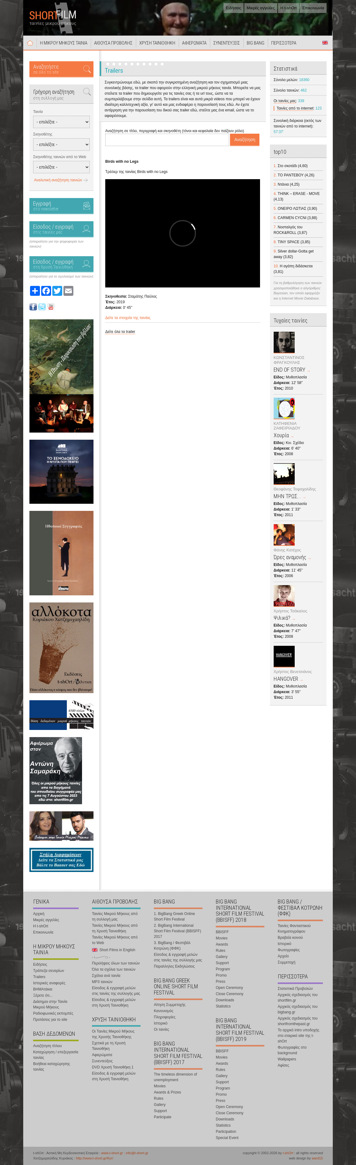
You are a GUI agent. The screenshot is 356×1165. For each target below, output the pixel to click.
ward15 (317, 1158)
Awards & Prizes (167, 1092)
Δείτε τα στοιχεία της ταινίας (127, 318)
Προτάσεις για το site (50, 1019)
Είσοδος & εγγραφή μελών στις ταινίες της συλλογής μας (116, 991)
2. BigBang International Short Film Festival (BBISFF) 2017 (177, 931)
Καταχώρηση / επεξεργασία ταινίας (55, 1055)
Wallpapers (287, 1059)
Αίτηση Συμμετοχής (169, 1005)
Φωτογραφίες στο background (292, 1050)
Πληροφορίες (165, 1017)
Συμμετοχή (286, 962)
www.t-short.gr (112, 1153)
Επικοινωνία (313, 8)
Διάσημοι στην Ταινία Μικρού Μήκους (50, 1004)
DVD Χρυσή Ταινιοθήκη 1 (112, 1067)
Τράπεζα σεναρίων (48, 971)
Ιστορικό (160, 1023)
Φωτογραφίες (289, 950)
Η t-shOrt (288, 8)
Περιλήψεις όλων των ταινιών (116, 963)
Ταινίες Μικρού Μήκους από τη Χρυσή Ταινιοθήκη (115, 928)
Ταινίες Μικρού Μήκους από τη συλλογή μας (115, 916)
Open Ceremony (229, 988)
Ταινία (38, 112)
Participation (226, 1131)
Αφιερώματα (102, 1055)
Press (220, 981)
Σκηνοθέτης (42, 134)
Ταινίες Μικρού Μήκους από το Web (115, 940)
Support (160, 1111)
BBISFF (222, 932)
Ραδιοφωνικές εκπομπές (53, 1013)
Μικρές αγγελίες (261, 8)
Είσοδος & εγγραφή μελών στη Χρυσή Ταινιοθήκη (114, 1003)
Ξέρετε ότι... (43, 995)
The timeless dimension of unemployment (175, 1077)
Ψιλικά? (282, 618)
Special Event (227, 1138)
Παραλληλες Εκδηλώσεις (174, 966)
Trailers (39, 977)
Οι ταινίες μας (285, 101)
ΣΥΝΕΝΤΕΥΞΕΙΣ (226, 43)
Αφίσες (283, 1065)
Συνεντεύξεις (102, 1061)
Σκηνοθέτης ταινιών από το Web (59, 157)
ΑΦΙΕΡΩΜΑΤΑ (194, 43)
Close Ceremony (229, 994)
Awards (222, 944)
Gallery (160, 1104)
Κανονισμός (163, 1011)
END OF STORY (289, 369)
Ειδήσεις (233, 8)
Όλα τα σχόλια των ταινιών (113, 969)
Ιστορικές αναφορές (49, 983)
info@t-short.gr (137, 1153)
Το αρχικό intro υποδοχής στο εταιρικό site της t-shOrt (298, 1035)
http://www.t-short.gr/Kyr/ (94, 1158)
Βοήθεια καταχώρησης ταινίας (51, 1067)
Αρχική (30, 43)
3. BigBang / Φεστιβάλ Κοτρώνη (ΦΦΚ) (172, 946)
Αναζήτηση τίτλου (47, 1046)
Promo (221, 975)
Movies (160, 1086)
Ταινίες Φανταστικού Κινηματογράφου (294, 929)
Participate (162, 1117)
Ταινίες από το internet (295, 108)
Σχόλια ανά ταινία (106, 975)
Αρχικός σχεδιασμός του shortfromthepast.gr (298, 1021)
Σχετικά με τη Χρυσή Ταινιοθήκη (108, 1046)
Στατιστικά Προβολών (295, 988)
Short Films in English (325, 43)
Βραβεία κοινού (290, 937)
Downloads (225, 1000)
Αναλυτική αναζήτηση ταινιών (58, 180)
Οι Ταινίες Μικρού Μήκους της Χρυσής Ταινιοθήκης (113, 1034)
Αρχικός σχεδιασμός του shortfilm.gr (298, 998)
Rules (158, 1098)
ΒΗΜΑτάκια (42, 989)
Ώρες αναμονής (290, 557)
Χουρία (281, 435)
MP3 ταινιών (102, 982)
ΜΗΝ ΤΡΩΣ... (287, 496)
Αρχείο (283, 956)
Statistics (223, 1006)
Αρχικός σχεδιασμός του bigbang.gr (298, 1009)
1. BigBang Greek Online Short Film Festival (174, 916)
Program (223, 969)
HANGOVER (286, 678)
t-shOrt (288, 1153)
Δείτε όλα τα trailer (120, 332)
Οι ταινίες (161, 1029)
